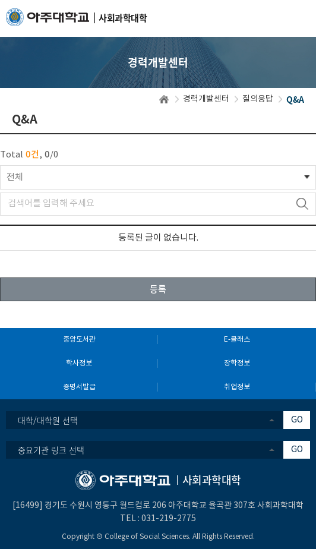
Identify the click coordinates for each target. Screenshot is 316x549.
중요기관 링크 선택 (51, 450)
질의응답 (257, 99)
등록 (158, 288)
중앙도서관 (79, 339)
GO (297, 420)
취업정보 (237, 387)
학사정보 (79, 363)
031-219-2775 (168, 518)
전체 (15, 177)
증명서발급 (79, 387)
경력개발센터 (206, 99)
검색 (302, 204)
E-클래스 (237, 339)
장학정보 (237, 363)
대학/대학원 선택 (48, 420)
